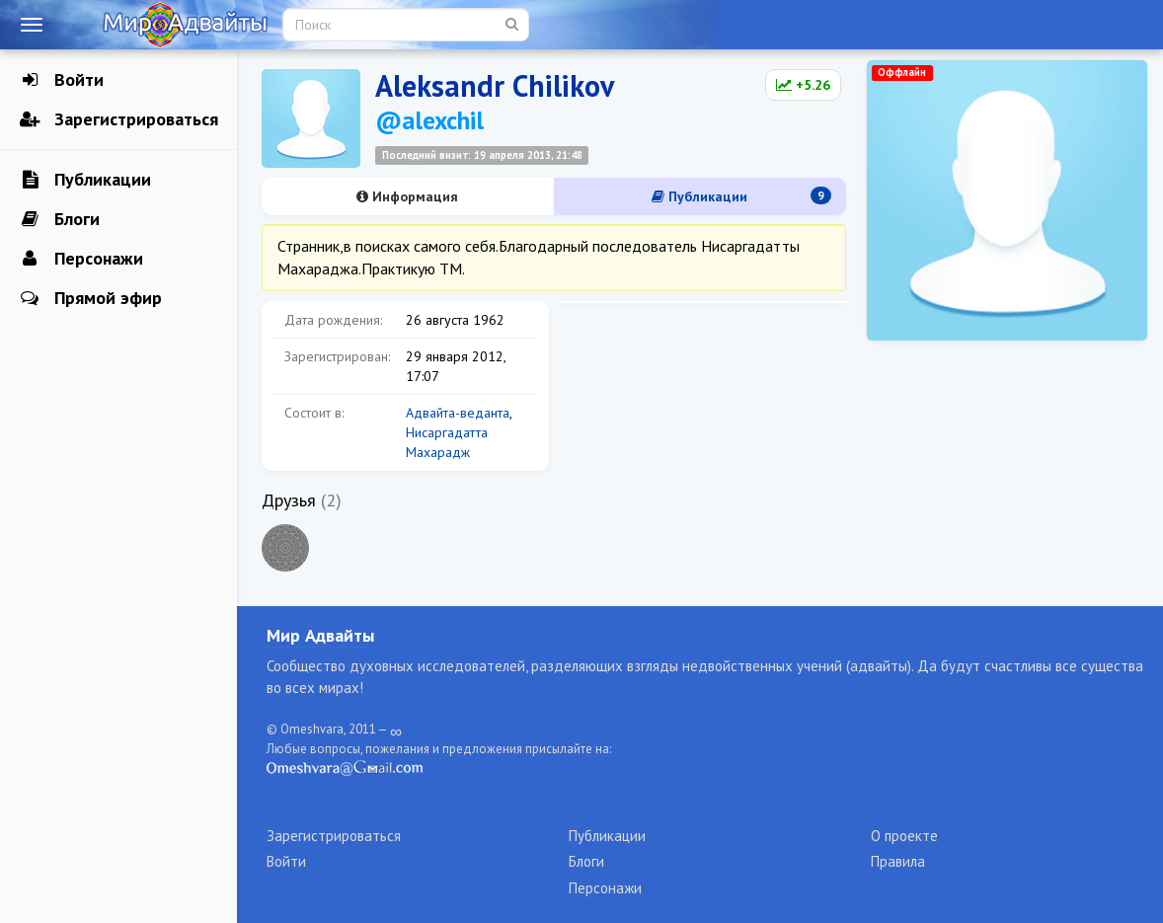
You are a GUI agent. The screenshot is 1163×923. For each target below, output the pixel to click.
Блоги (60, 219)
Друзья (289, 500)
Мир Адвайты (320, 635)
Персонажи (81, 258)
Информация (407, 196)
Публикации (85, 179)
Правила (898, 861)
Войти (62, 80)
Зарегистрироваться (119, 119)
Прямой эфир (91, 298)
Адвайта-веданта (457, 413)
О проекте (904, 835)
